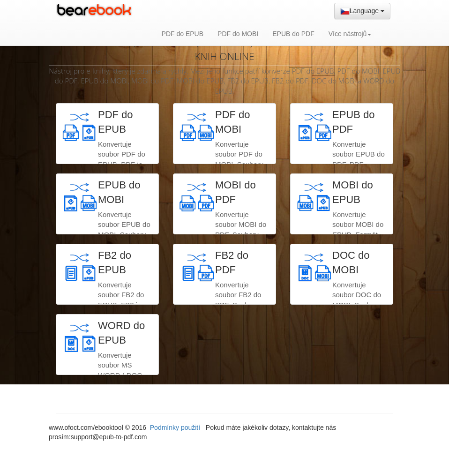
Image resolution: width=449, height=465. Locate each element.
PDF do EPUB (182, 34)
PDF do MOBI (237, 34)
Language (362, 11)
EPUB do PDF (293, 34)
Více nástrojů (350, 34)
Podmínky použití (176, 427)
